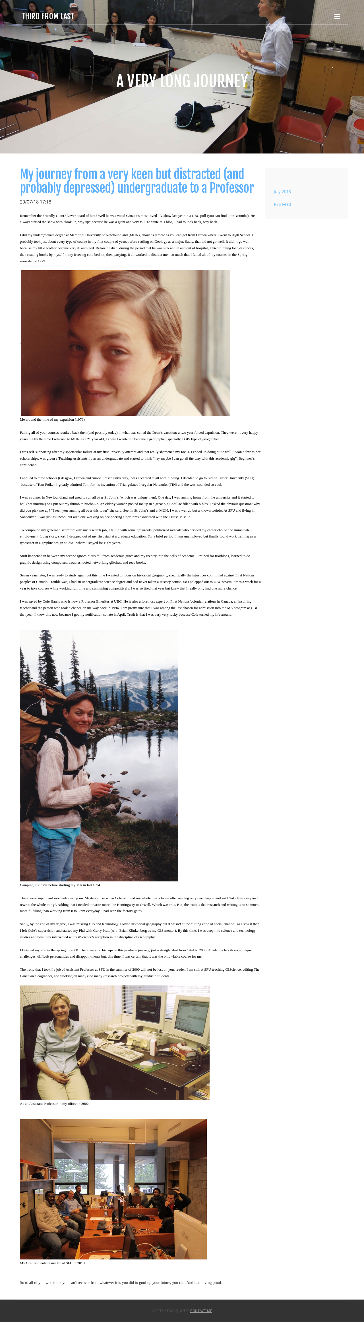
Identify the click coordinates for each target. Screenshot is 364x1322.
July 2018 (282, 191)
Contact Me (201, 1310)
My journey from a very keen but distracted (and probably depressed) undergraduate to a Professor (137, 181)
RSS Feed (282, 204)
